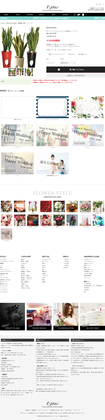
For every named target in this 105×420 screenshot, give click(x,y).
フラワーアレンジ (72, 213)
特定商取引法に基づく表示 (56, 410)
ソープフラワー (98, 226)
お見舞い (23, 284)
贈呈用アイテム (59, 226)
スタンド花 (6, 213)
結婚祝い (23, 267)
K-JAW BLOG (87, 283)
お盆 (43, 269)
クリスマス (45, 275)
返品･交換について (83, 54)
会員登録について (88, 271)
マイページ (87, 277)
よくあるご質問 (88, 273)
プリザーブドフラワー (85, 213)
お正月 (43, 277)
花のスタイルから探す (11, 23)
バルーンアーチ (19, 226)
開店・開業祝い (25, 281)
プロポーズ (24, 263)
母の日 (43, 263)
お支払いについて (88, 263)
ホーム (3, 23)
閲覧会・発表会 (25, 261)
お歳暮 (43, 273)
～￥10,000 (66, 261)
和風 (43, 279)
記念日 (22, 265)
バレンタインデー (46, 259)
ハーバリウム (85, 226)
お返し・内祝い (25, 286)
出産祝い (23, 273)
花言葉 (43, 281)
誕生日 (22, 259)
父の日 (43, 265)
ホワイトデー (45, 261)
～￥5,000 (65, 259)
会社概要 (27, 410)
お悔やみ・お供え (25, 288)
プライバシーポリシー (43, 410)
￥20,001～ (66, 267)
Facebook (86, 287)
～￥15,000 (66, 263)
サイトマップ (77, 410)
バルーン (6, 226)
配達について (87, 267)
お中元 (43, 267)
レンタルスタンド (20, 213)
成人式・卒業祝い (25, 275)
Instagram (86, 289)
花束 (59, 213)
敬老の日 (44, 271)
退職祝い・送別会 (25, 271)
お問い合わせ (68, 410)
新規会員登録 (87, 275)
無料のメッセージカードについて (57, 54)
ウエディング (24, 269)
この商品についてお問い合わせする (75, 75)
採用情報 (33, 410)
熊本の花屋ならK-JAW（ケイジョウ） (49, 416)
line (85, 291)
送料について (87, 265)
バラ (46, 213)
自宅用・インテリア (26, 279)
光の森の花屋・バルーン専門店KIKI (93, 285)
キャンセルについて (89, 261)
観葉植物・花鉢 (21, 23)
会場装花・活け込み (33, 226)
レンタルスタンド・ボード (7, 261)
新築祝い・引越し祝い (26, 277)
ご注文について (71, 54)
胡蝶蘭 (32, 213)
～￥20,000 (66, 265)
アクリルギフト (6, 240)
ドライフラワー (72, 226)
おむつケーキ (46, 226)
